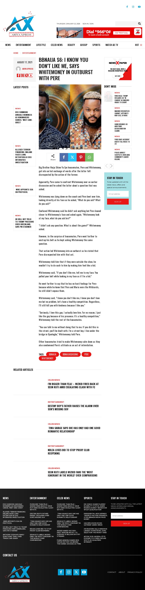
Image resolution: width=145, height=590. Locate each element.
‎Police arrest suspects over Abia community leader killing (122, 155)
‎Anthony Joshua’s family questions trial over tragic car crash (13, 536)
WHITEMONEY (47, 358)
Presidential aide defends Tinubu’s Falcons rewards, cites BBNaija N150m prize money (95, 516)
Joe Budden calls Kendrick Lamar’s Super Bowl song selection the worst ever (95, 531)
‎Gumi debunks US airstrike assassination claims (121, 127)
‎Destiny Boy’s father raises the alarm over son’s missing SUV (73, 407)
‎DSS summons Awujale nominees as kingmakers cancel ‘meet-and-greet (23, 117)
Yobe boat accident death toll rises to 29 (122, 141)
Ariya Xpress (27, 68)
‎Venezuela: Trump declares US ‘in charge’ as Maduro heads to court (122, 99)
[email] (118, 194)
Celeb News (54, 380)
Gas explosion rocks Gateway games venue (93, 524)
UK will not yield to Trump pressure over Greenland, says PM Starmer (24, 223)
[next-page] (111, 166)
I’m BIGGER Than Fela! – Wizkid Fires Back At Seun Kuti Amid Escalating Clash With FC (73, 385)
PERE (86, 354)
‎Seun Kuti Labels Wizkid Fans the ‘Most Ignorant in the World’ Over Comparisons (72, 473)
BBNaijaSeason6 (70, 354)
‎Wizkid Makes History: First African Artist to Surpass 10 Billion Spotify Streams (68, 533)
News (18, 108)
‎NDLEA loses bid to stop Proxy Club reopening (68, 451)
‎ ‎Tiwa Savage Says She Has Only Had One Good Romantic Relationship (74, 429)
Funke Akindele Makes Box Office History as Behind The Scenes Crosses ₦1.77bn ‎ (69, 542)
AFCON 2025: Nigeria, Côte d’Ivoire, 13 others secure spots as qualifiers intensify (95, 539)
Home (15, 52)
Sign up (117, 201)
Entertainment (29, 52)
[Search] (139, 23)
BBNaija (52, 354)
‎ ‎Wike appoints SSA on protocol (24, 190)
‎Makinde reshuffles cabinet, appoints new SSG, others (122, 113)
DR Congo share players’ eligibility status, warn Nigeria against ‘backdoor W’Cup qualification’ (95, 507)
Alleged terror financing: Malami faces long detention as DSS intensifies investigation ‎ (23, 156)
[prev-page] (106, 166)
